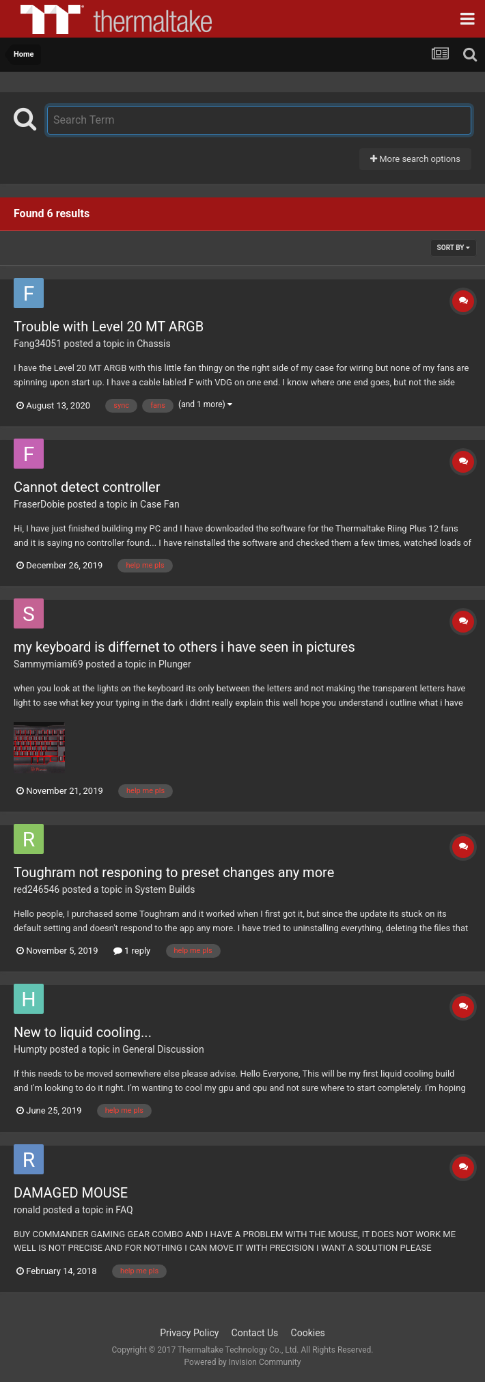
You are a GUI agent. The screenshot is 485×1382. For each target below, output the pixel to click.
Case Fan (160, 504)
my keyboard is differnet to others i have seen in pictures (184, 647)
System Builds (165, 889)
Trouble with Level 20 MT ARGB (109, 326)
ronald (27, 1209)
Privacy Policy (189, 1332)
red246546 (36, 889)
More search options (415, 159)
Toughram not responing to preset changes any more (174, 872)
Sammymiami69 (48, 664)
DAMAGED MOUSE (71, 1193)
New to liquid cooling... (83, 1032)
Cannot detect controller (87, 487)
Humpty (30, 1049)
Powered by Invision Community (242, 1362)
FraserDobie (39, 504)
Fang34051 (37, 343)
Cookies (308, 1332)
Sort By (453, 247)
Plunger (174, 664)
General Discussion (163, 1049)
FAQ (124, 1209)
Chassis (154, 343)
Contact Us (255, 1332)
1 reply (132, 950)
